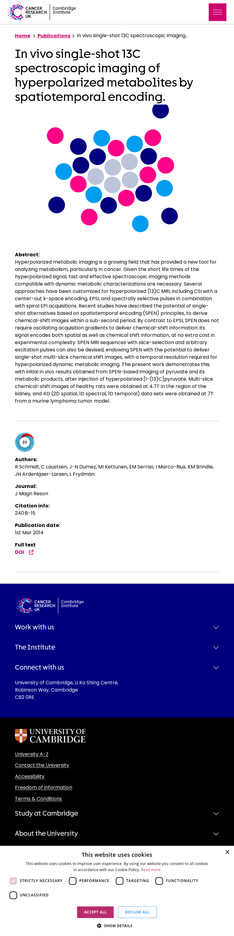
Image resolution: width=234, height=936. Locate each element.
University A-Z (31, 754)
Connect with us (39, 667)
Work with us (34, 627)
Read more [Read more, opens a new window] (151, 869)
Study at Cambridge (46, 813)
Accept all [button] (95, 912)
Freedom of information (43, 787)
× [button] (227, 852)
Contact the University (42, 765)
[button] (117, 926)
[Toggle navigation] (217, 12)
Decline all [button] (137, 912)
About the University (46, 833)
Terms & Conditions (38, 798)
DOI (24, 552)
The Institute (35, 647)
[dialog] (117, 891)
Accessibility (29, 776)
